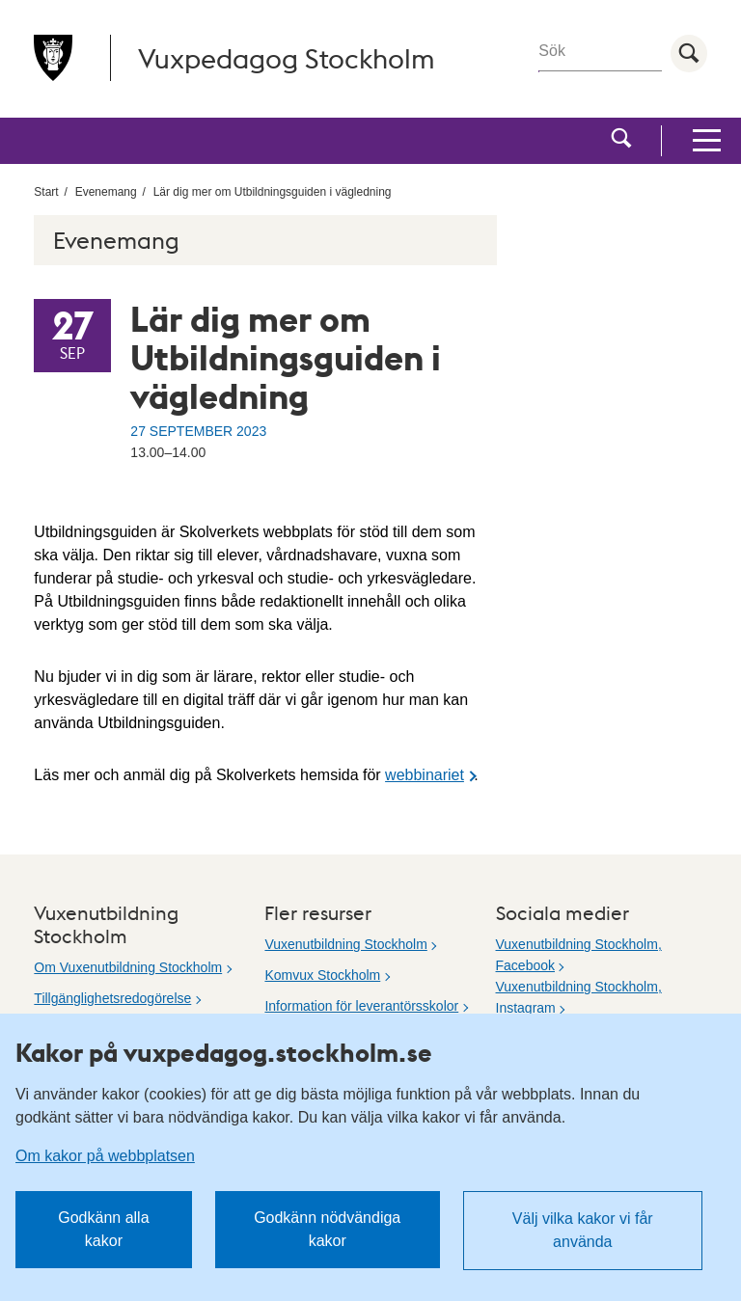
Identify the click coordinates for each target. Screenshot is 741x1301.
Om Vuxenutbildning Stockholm (128, 967)
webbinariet (424, 775)
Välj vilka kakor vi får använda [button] (582, 1230)
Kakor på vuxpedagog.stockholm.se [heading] (223, 1052)
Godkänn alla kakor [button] (103, 1229)
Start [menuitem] (46, 192)
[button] (621, 141)
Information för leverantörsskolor (361, 1006)
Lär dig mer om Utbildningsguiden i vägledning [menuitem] (272, 192)
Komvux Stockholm (322, 975)
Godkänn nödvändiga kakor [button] (327, 1229)
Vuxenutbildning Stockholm (345, 944)
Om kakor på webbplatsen (105, 1156)
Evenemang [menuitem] (106, 192)
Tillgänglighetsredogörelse (112, 998)
